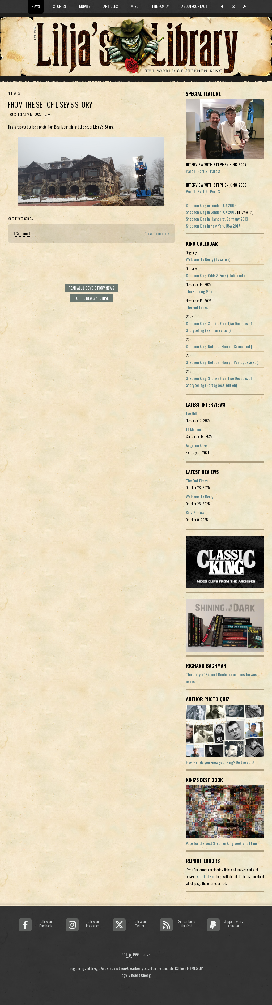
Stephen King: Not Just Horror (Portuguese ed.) (222, 362)
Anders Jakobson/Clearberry (122, 968)
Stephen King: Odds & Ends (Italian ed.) (215, 275)
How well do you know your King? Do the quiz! (220, 762)
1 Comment (22, 233)
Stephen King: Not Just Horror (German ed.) (219, 346)
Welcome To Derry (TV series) (208, 259)
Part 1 (190, 171)
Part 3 (215, 171)
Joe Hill (191, 413)
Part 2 (202, 171)
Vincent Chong (140, 975)
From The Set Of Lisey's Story (50, 104)
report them (205, 876)
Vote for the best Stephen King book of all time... (223, 843)
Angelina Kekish (197, 445)
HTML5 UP (195, 968)
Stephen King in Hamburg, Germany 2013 (217, 219)
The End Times (197, 307)
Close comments (156, 233)
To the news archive (91, 298)
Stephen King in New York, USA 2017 (213, 226)
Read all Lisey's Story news (91, 288)
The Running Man (199, 291)
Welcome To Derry (199, 496)
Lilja (129, 954)
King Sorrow (195, 512)
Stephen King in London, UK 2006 (211, 205)
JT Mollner (193, 429)
